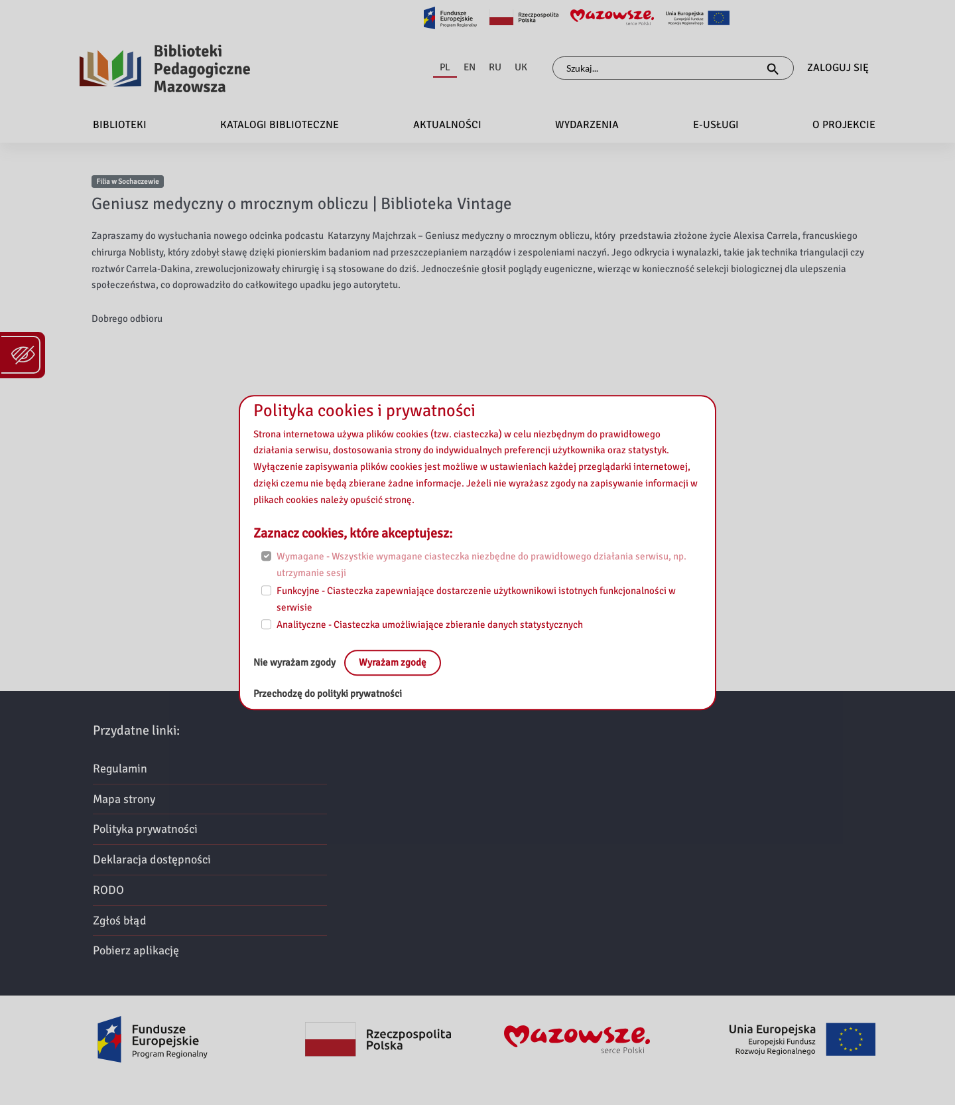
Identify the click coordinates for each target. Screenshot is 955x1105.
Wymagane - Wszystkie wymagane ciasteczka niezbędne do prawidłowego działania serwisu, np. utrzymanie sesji (481, 565)
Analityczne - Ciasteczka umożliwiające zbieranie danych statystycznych (430, 624)
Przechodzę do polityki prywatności (327, 694)
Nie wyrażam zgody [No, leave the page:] (295, 662)
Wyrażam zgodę (392, 662)
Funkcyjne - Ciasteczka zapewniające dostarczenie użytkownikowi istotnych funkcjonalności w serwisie (476, 599)
